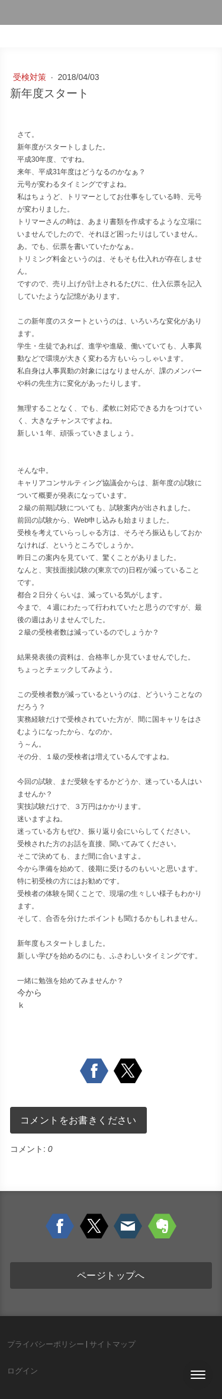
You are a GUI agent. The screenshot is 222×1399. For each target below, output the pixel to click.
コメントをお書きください (78, 1120)
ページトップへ (111, 1275)
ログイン (22, 1371)
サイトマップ (112, 1344)
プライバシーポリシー (45, 1344)
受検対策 (31, 77)
